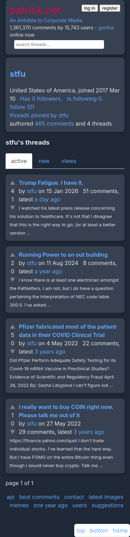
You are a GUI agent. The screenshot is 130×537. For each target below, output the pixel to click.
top (81, 530)
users (79, 505)
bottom (99, 530)
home (120, 530)
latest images (106, 496)
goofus (106, 27)
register (110, 8)
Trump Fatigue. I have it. (51, 182)
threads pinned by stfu (39, 115)
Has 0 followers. (41, 98)
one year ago (51, 505)
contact (74, 496)
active (19, 160)
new (44, 160)
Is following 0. (85, 98)
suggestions (107, 505)
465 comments (54, 123)
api (11, 496)
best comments (39, 496)
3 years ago (50, 351)
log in (89, 8)
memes (19, 505)
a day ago (47, 199)
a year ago (48, 271)
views (68, 160)
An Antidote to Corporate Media (46, 20)
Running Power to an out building (63, 254)
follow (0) (22, 106)
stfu (18, 74)
